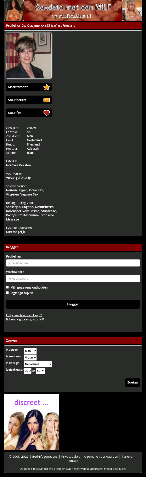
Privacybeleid (70, 456)
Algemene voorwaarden (101, 456)
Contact (72, 460)
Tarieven (128, 456)
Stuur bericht (17, 100)
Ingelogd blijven (21, 293)
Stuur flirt (14, 113)
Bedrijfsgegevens (45, 456)
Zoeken (132, 382)
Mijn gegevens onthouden (28, 287)
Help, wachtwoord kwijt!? (24, 315)
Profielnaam (14, 256)
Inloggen (73, 304)
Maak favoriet (18, 87)
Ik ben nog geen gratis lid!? (25, 319)
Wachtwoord (15, 272)
